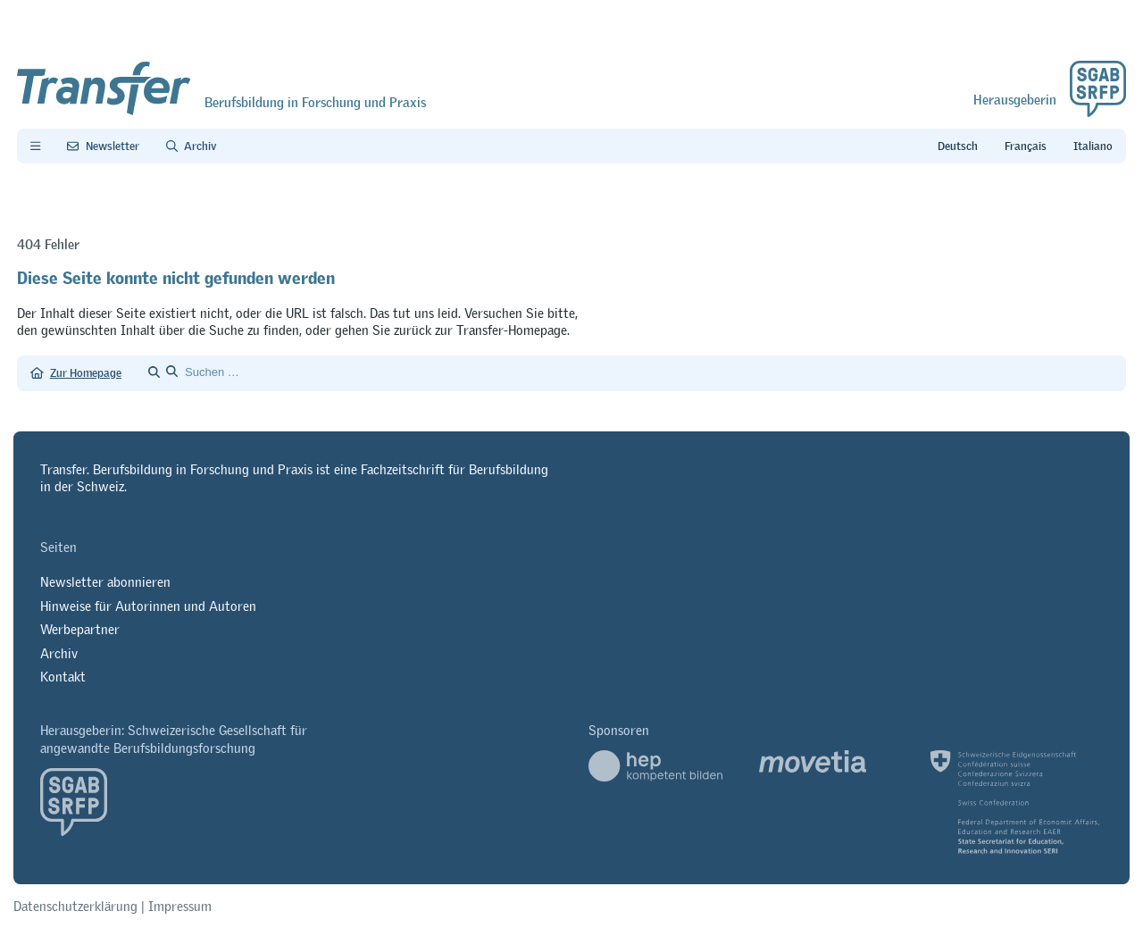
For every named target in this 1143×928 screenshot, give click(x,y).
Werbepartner (80, 629)
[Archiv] (191, 146)
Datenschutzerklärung (75, 906)
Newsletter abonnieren (105, 581)
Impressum (180, 906)
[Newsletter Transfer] (103, 146)
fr (1025, 146)
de (957, 146)
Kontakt (63, 676)
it (1093, 146)
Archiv (59, 653)
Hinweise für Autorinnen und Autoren (148, 606)
